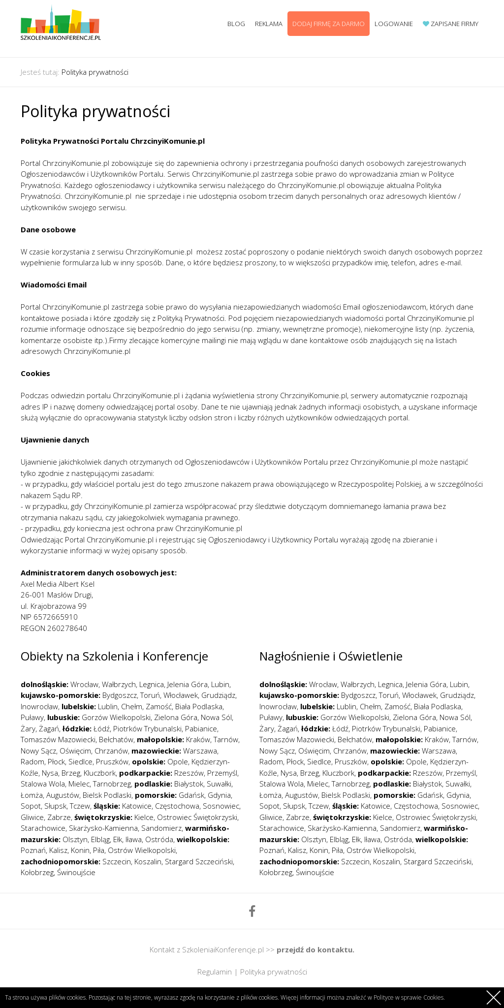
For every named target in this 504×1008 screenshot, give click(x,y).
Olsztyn (75, 839)
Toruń (150, 695)
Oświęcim (75, 751)
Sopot (31, 806)
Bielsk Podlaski (107, 795)
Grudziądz (218, 695)
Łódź (102, 728)
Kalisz (58, 850)
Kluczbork (100, 773)
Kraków (198, 739)
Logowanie (394, 23)
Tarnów (226, 739)
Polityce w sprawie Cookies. (409, 997)
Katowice (137, 806)
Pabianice (201, 728)
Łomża (32, 795)
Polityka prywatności (95, 72)
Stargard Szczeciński (199, 861)
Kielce (144, 817)
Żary (28, 728)
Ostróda (159, 839)
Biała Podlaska (198, 706)
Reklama (269, 23)
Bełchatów (116, 739)
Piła (98, 850)
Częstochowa (177, 806)
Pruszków (112, 761)
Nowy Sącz (38, 751)
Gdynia (219, 795)
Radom (32, 761)
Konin (80, 850)
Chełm (131, 706)
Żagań (49, 728)
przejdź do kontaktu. (315, 949)
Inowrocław (39, 706)
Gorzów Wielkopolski (116, 717)
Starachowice (43, 828)
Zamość (159, 706)
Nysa (50, 773)
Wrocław (84, 684)
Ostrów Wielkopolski (142, 850)
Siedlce (80, 761)
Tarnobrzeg (112, 783)
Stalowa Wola (43, 783)
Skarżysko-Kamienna (103, 828)
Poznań (33, 850)
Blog (236, 23)
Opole (177, 761)
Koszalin (147, 861)
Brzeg (71, 773)
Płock (56, 761)
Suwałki (219, 783)
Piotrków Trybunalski (147, 728)
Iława (134, 839)
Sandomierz (161, 828)
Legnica (151, 684)
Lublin (108, 706)
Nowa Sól (216, 717)
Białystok (188, 783)
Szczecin (116, 861)
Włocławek (180, 695)
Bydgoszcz (119, 695)
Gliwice (32, 817)
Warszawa (200, 751)
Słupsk (55, 806)
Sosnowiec (221, 806)
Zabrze (59, 817)
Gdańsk (191, 795)
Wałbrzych (119, 684)
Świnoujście (76, 872)
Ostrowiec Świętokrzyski (197, 817)
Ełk (117, 839)
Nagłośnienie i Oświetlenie (331, 656)
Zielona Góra (175, 717)
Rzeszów (189, 773)
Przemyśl (222, 773)
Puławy (32, 717)
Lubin (220, 684)
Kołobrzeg (37, 872)
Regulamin (214, 971)
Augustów (62, 795)
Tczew (80, 806)
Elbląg (100, 839)
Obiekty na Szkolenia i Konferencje (114, 656)
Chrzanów (111, 751)
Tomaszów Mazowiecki (58, 739)
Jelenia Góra (187, 684)
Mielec (79, 783)
